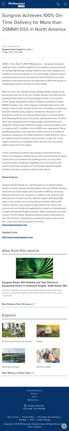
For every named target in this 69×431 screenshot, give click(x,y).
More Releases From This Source (18, 304)
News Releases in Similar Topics (18, 372)
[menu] (3, 4)
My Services (34, 400)
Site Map (22, 419)
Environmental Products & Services (17, 341)
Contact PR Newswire (34, 390)
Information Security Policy (48, 417)
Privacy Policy (28, 417)
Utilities (40, 341)
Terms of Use (13, 417)
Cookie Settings (43, 419)
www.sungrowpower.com (14, 224)
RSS (31, 419)
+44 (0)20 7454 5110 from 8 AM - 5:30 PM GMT (34, 407)
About (34, 396)
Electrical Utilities (44, 367)
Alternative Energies (10, 367)
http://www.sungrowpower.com (17, 237)
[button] (58, 4)
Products (34, 393)
